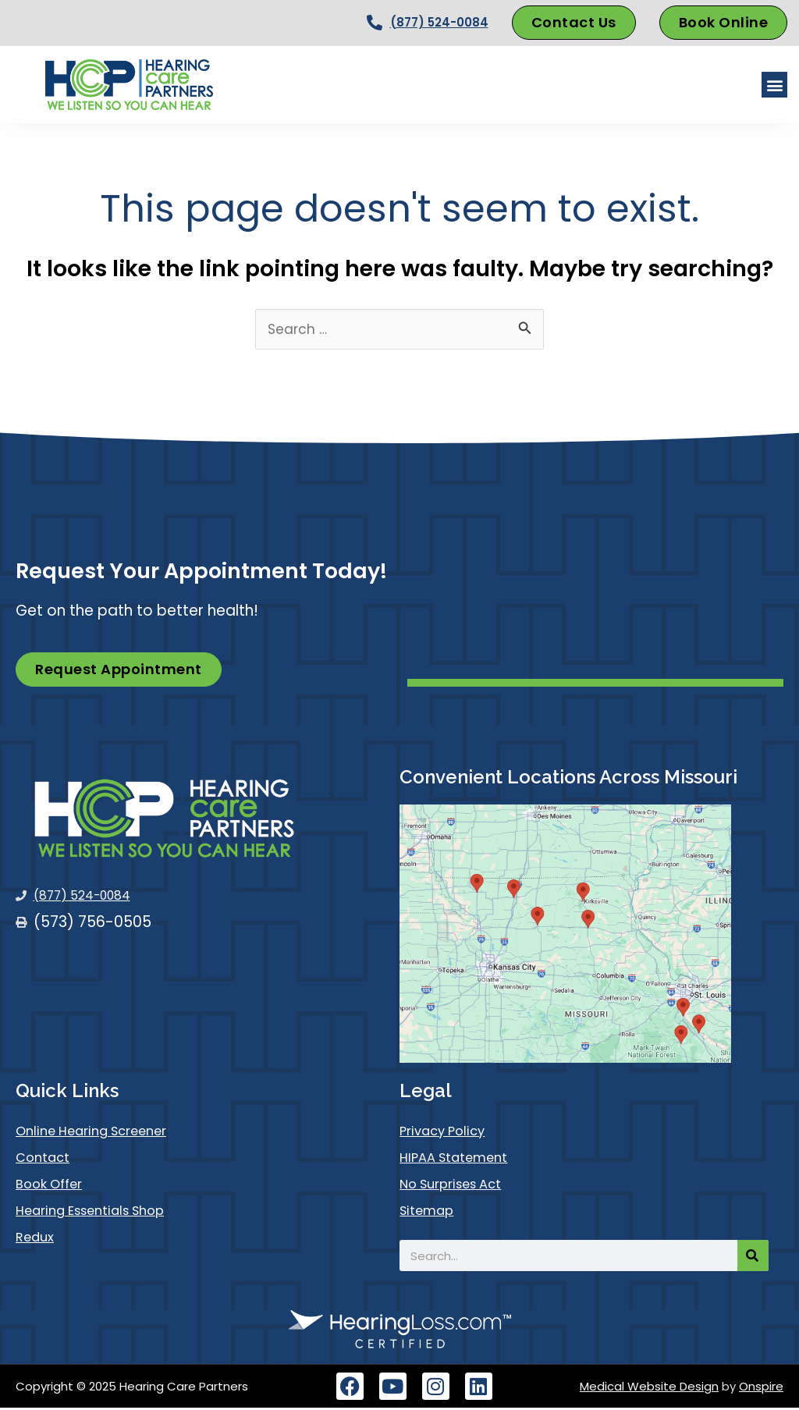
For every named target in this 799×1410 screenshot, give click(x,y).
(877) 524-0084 (439, 22)
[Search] (753, 1257)
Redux (37, 1239)
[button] (774, 85)
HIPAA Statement (462, 1159)
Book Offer (54, 1186)
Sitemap (431, 1213)
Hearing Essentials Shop (102, 1213)
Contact (47, 1159)
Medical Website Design (649, 1388)
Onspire (761, 1388)
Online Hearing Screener (103, 1133)
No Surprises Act (460, 1186)
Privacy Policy (449, 1133)
